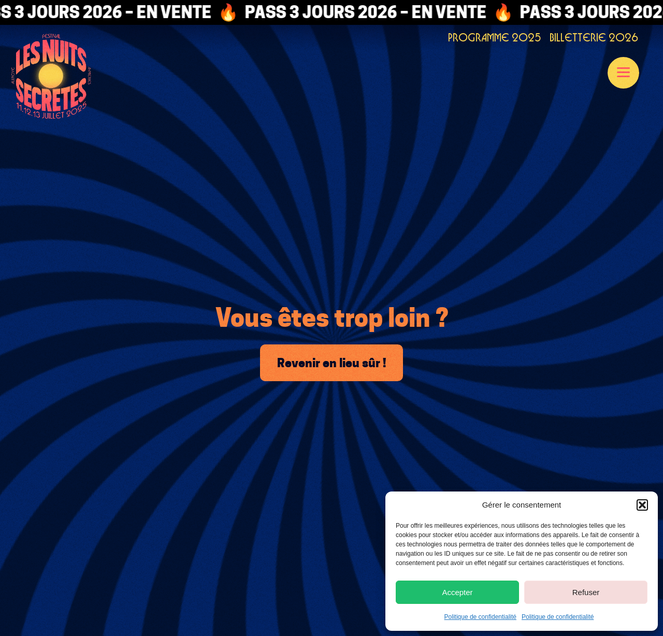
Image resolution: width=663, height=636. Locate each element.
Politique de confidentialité (480, 616)
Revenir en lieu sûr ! (331, 362)
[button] (642, 505)
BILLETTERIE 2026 (594, 38)
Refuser (586, 592)
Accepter (457, 592)
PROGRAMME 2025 (494, 38)
